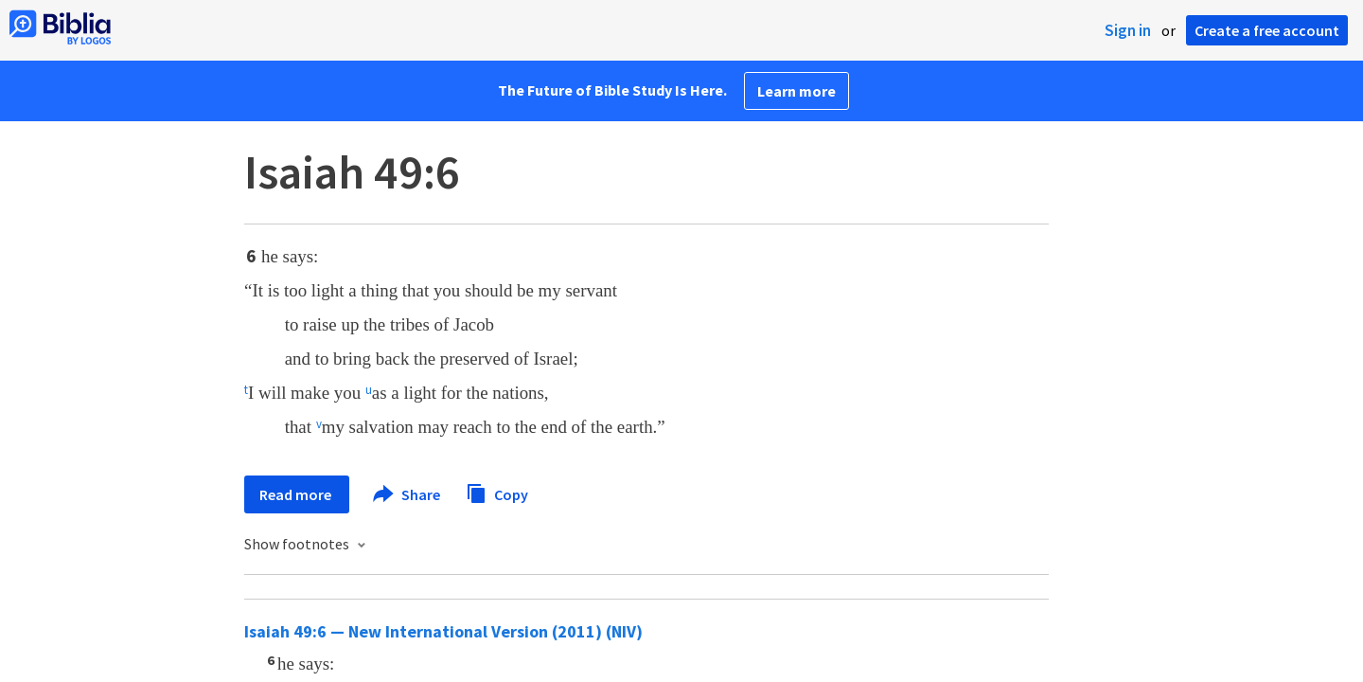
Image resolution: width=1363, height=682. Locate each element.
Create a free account (1267, 30)
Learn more (796, 90)
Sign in (1128, 30)
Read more (296, 494)
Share (407, 494)
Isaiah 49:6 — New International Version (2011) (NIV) (443, 631)
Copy (497, 492)
